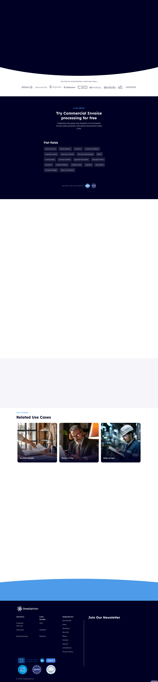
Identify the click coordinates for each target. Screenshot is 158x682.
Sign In (50, 665)
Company (76, 8)
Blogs (64, 641)
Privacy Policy (67, 656)
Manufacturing (22, 641)
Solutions (46, 8)
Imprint (65, 648)
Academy (66, 633)
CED (41, 628)
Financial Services (19, 629)
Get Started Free (44, 60)
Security (65, 637)
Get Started (66, 625)
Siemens (42, 641)
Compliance (66, 652)
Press (64, 629)
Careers (65, 644)
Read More (67, 399)
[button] (48, 8)
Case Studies (61, 8)
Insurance (20, 634)
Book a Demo (130, 8)
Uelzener (42, 634)
